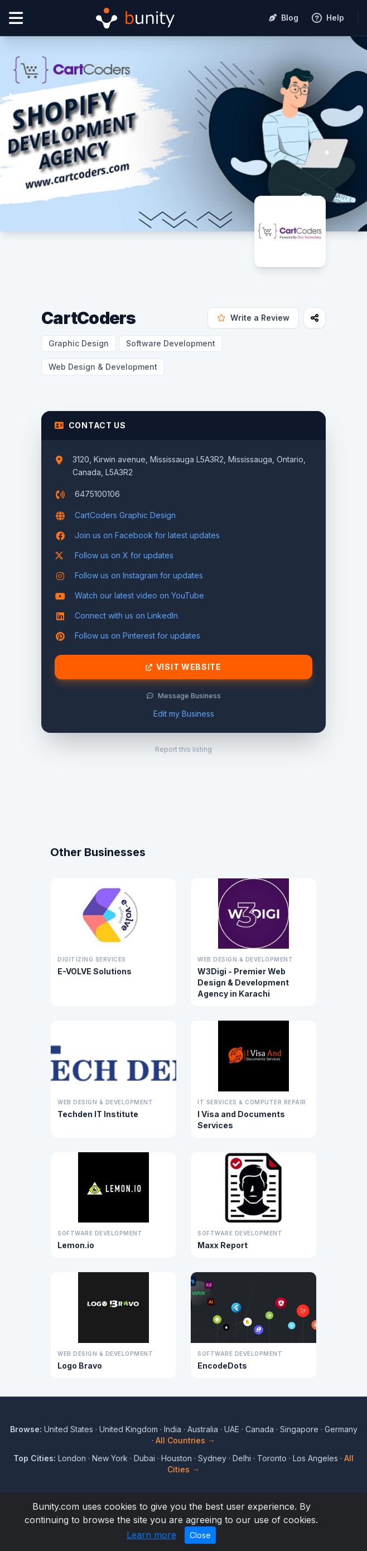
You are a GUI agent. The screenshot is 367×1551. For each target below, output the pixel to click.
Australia (202, 1429)
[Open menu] (16, 18)
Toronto (272, 1458)
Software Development (170, 343)
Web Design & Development (103, 366)
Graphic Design (79, 343)
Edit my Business (183, 713)
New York (110, 1458)
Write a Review (253, 317)
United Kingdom (128, 1429)
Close (200, 1535)
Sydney (212, 1458)
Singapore (299, 1429)
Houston (176, 1458)
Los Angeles (315, 1458)
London (72, 1458)
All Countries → (185, 1440)
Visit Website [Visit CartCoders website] (183, 667)
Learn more (151, 1534)
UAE (231, 1429)
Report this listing (183, 749)
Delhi (242, 1458)
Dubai (144, 1458)
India (172, 1429)
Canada (259, 1429)
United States (68, 1429)
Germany (341, 1429)
